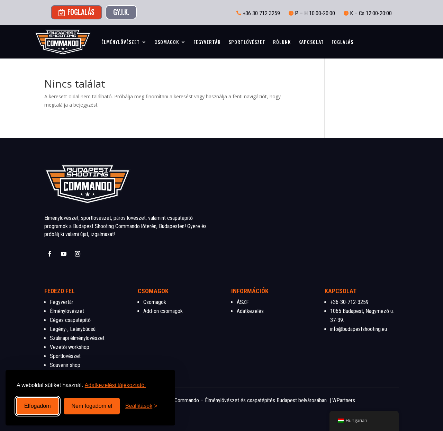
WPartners (343, 400)
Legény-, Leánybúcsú (73, 329)
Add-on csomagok (163, 311)
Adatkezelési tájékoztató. (115, 385)
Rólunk (282, 41)
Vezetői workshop (69, 347)
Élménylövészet (120, 41)
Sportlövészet (246, 41)
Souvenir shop (65, 365)
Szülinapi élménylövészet (77, 338)
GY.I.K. (121, 12)
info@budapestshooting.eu (358, 329)
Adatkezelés (250, 311)
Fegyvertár (207, 41)
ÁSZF (243, 302)
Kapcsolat (311, 41)
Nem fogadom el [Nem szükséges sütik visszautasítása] (92, 406)
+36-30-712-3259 (349, 302)
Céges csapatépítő (70, 320)
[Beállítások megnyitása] (141, 406)
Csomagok (166, 41)
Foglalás (76, 12)
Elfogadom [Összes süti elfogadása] (37, 406)
